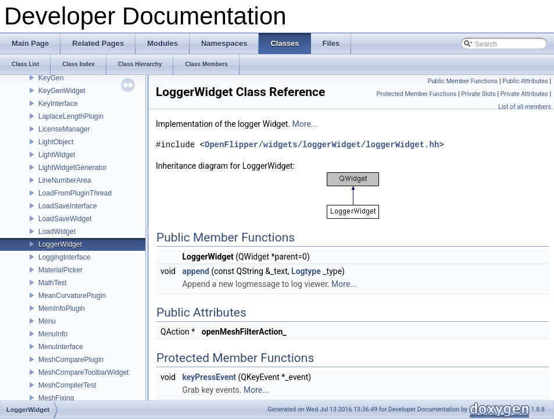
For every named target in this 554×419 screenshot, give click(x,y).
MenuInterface (60, 347)
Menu (47, 321)
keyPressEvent (209, 377)
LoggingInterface (64, 257)
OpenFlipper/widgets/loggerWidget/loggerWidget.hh (322, 144)
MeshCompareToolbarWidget (83, 372)
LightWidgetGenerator (72, 168)
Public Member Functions (463, 81)
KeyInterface (57, 104)
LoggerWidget (60, 244)
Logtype (306, 271)
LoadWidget (57, 232)
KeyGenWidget (61, 91)
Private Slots (478, 94)
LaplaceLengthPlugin (70, 116)
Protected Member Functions (417, 94)
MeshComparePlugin (70, 360)
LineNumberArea (64, 180)
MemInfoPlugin (61, 308)
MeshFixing (56, 398)
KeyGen (50, 78)
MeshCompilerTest (67, 385)
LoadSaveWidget (64, 219)
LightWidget (56, 155)
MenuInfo (52, 334)
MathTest (52, 283)
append (195, 271)
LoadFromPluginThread (75, 193)
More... (304, 124)
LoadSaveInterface (67, 206)
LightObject (56, 142)
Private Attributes (524, 94)
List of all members (524, 107)
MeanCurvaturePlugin (72, 296)
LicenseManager (64, 129)
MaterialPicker (60, 270)
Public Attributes (525, 81)
